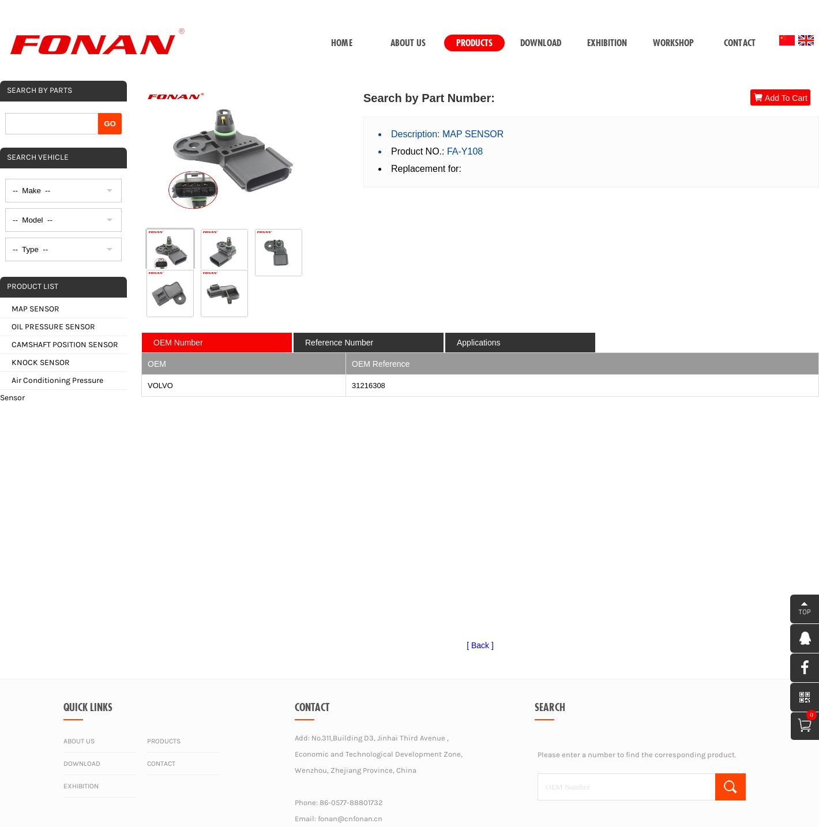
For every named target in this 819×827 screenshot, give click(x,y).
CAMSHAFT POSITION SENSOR (65, 344)
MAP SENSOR (35, 309)
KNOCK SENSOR (41, 362)
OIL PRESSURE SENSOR (53, 327)
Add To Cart (780, 98)
